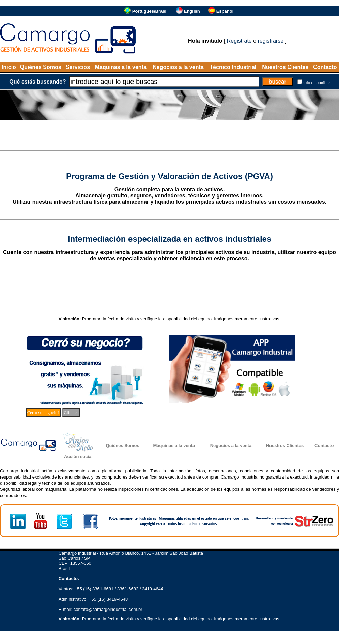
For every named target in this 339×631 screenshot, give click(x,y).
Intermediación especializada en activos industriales (170, 239)
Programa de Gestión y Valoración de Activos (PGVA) (169, 176)
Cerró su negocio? (43, 412)
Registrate (239, 41)
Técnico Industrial (233, 67)
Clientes (71, 412)
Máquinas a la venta (121, 67)
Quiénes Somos (40, 67)
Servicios (78, 67)
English (192, 11)
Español (225, 11)
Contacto (325, 67)
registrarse (271, 41)
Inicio (9, 67)
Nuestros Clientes (285, 67)
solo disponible (316, 82)
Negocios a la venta (178, 67)
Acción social (78, 456)
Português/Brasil (150, 11)
